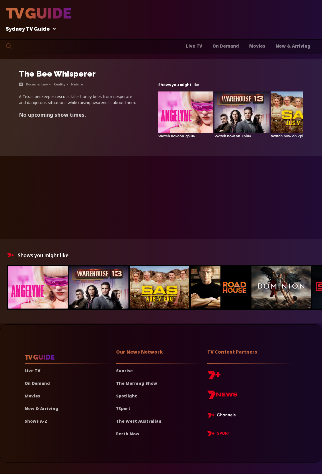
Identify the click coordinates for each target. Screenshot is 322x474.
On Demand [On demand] (37, 383)
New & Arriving (293, 46)
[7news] (222, 397)
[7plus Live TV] (223, 416)
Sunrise (124, 370)
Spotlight (126, 396)
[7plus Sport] (218, 434)
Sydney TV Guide (29, 29)
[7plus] (213, 377)
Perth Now (127, 433)
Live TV (194, 46)
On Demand (225, 46)
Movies (257, 46)
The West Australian (138, 421)
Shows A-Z (36, 421)
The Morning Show (136, 383)
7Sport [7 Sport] (123, 408)
